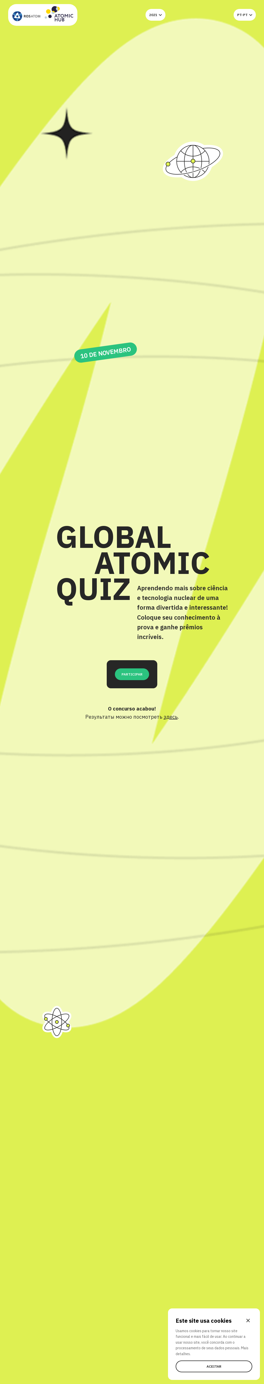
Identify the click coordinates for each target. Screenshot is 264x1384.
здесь (171, 716)
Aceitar (214, 1366)
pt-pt (244, 15)
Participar (132, 674)
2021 (155, 15)
